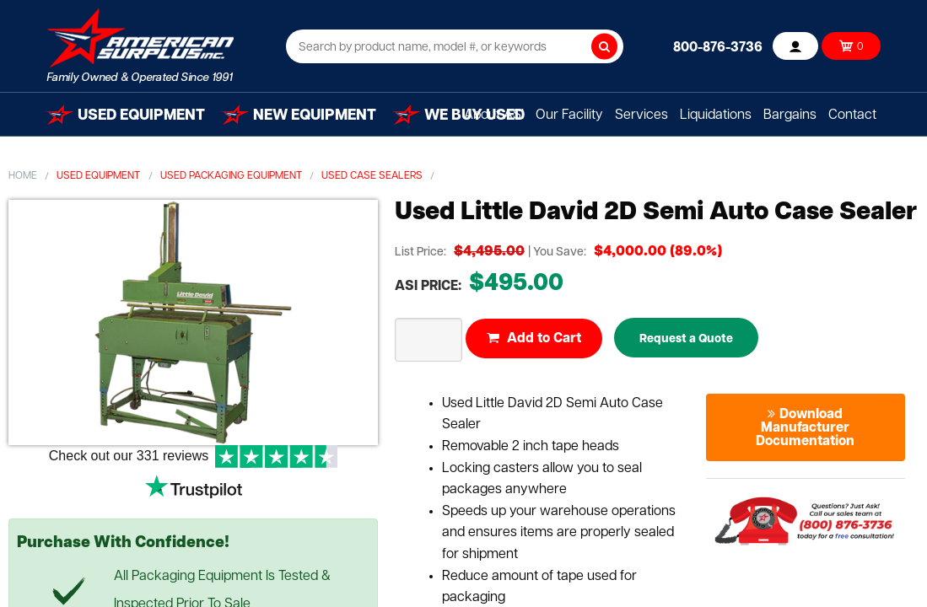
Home (22, 176)
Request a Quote (686, 339)
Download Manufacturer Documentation (805, 428)
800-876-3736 (718, 48)
